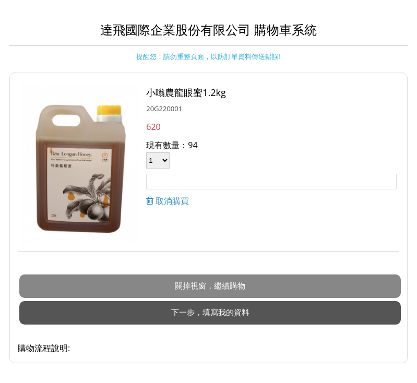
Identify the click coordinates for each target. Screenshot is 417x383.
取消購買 (171, 201)
